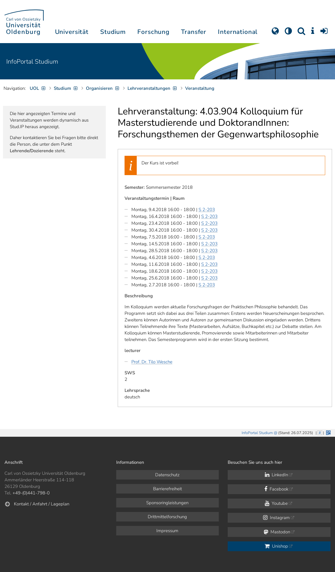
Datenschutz (167, 475)
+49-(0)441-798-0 (31, 493)
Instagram (276, 518)
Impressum (167, 531)
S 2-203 (207, 210)
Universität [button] (72, 32)
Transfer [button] (193, 32)
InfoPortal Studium (32, 61)
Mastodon (277, 532)
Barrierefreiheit (167, 489)
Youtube (276, 503)
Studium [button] (113, 32)
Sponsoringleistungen (167, 503)
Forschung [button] (153, 32)
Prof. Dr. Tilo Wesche (151, 362)
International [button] (237, 32)
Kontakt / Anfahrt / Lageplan (41, 504)
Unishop (276, 546)
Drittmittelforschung (167, 517)
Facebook (276, 489)
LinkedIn (276, 475)
